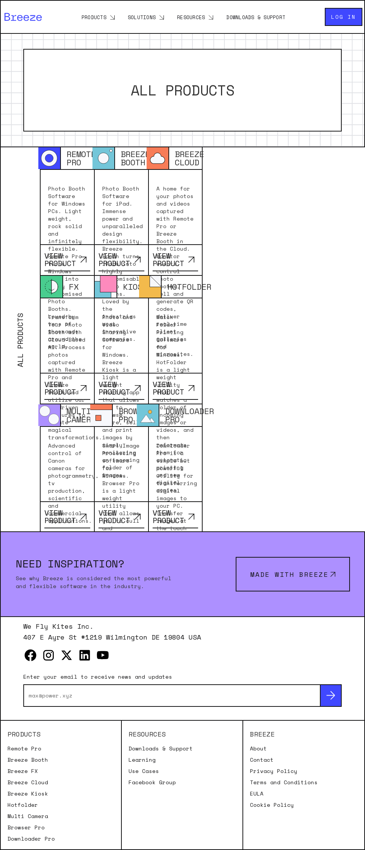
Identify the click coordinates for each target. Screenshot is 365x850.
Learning (142, 760)
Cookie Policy (272, 805)
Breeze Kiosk (28, 793)
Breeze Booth (28, 760)
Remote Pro (24, 748)
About (258, 748)
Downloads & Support (255, 17)
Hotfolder (23, 805)
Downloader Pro (31, 838)
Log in (343, 17)
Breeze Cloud (28, 782)
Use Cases (144, 771)
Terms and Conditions (284, 782)
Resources (191, 17)
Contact (262, 760)
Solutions (142, 17)
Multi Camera (28, 816)
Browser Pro (26, 827)
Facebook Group (152, 782)
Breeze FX (23, 771)
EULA (257, 793)
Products (94, 17)
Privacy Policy (273, 771)
